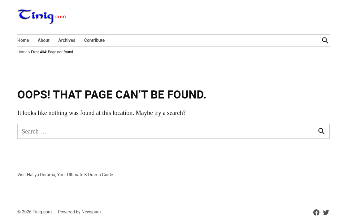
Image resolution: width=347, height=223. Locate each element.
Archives (66, 40)
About (44, 40)
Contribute (94, 40)
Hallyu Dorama (41, 174)
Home (23, 40)
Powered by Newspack (80, 211)
